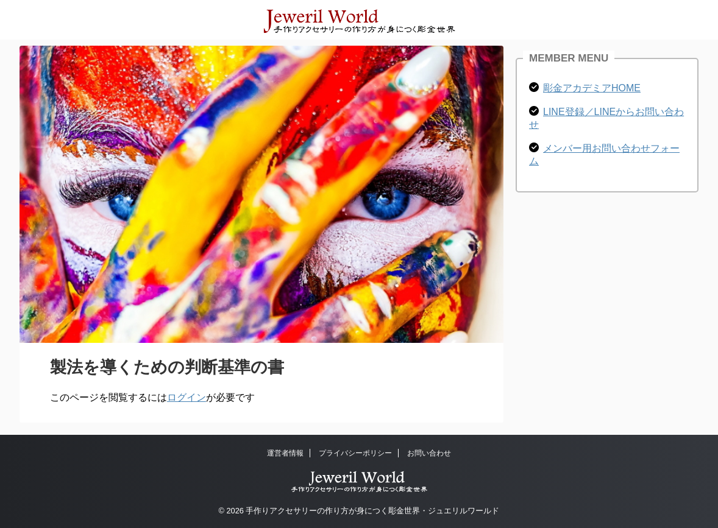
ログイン (186, 397)
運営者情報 (285, 453)
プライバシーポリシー (355, 453)
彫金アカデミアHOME (592, 88)
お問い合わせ (429, 453)
